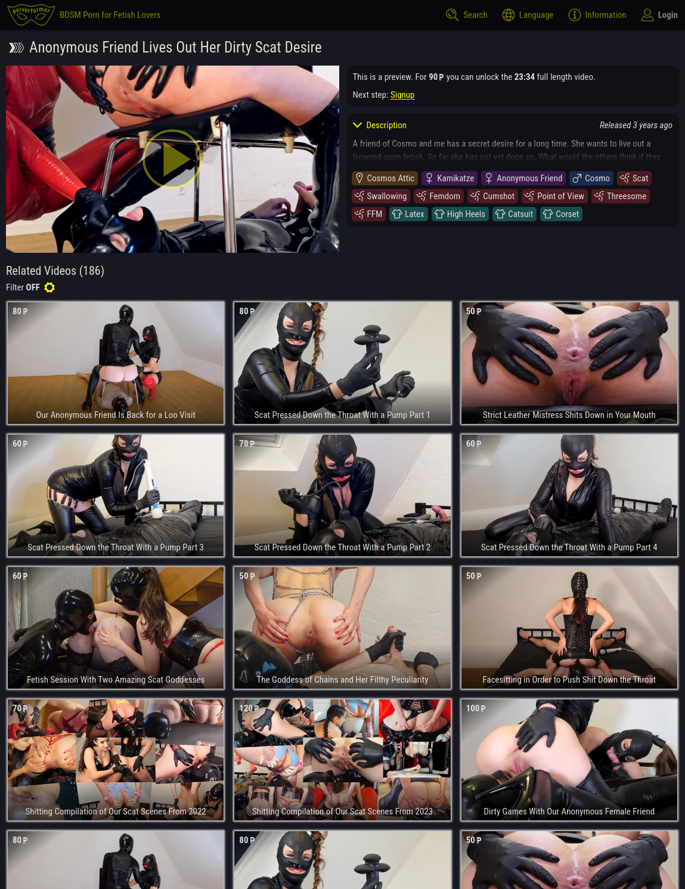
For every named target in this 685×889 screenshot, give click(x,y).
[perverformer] (84, 15)
